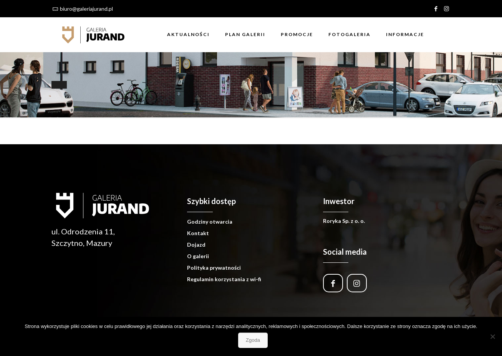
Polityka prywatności (214, 267)
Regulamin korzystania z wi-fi (224, 279)
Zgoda (253, 340)
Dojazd (196, 244)
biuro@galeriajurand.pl (86, 8)
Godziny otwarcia (209, 221)
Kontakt (198, 233)
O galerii (198, 256)
